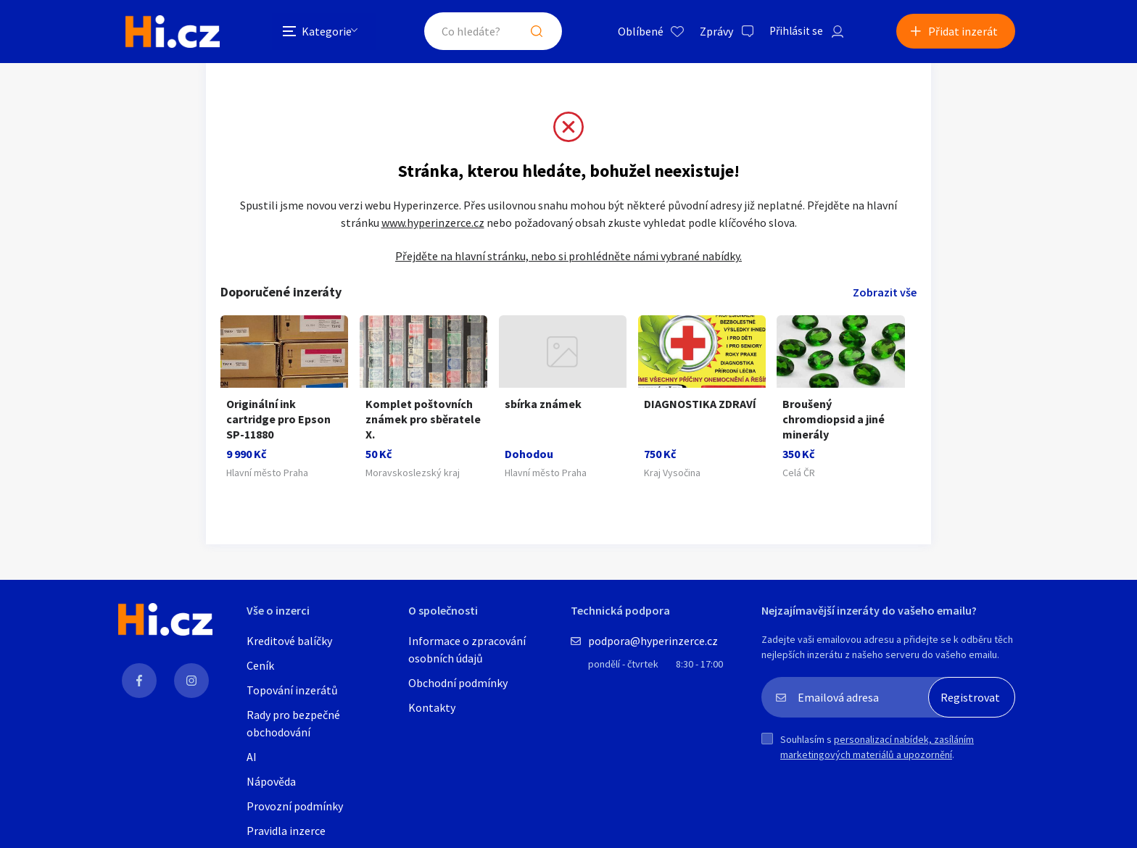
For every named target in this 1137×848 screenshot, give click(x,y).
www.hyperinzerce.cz (432, 224)
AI (252, 758)
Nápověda (271, 783)
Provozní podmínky (295, 807)
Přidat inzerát (963, 32)
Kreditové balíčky (289, 642)
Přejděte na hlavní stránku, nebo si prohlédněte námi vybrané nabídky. (568, 257)
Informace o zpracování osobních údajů (467, 651)
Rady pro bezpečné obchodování (293, 725)
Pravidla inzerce (286, 832)
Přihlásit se (791, 32)
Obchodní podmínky (458, 684)
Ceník (260, 667)
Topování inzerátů (292, 691)
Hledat (530, 32)
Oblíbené (634, 32)
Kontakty (431, 709)
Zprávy (710, 32)
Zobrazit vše (885, 293)
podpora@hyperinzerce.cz (653, 642)
